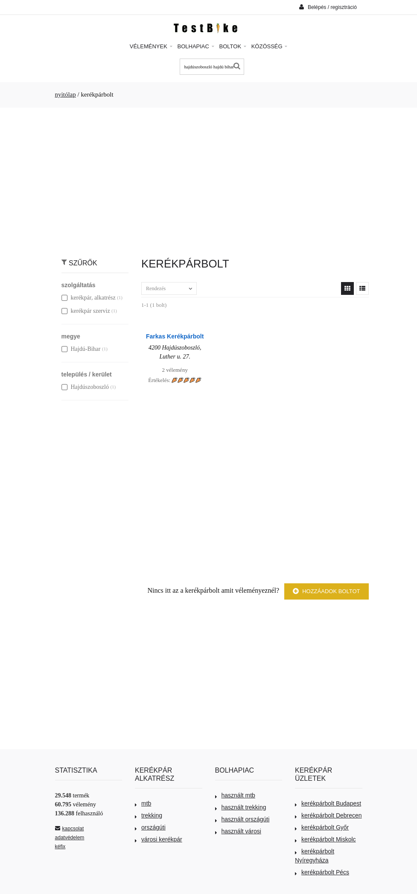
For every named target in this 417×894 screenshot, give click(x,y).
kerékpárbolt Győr (322, 827)
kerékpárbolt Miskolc (325, 839)
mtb (143, 803)
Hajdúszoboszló (85, 387)
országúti (150, 827)
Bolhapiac (196, 46)
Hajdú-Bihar (81, 349)
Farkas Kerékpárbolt (175, 336)
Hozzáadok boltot (326, 591)
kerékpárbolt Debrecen (328, 815)
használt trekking (240, 807)
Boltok (232, 46)
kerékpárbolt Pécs (322, 872)
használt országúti (242, 819)
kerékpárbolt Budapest (328, 803)
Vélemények (151, 46)
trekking (148, 815)
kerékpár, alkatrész (88, 297)
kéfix (60, 847)
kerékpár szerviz (85, 311)
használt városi (238, 831)
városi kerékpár (158, 839)
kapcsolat (69, 829)
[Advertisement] (208, 178)
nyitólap (65, 94)
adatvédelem (70, 838)
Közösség (269, 46)
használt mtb (235, 795)
